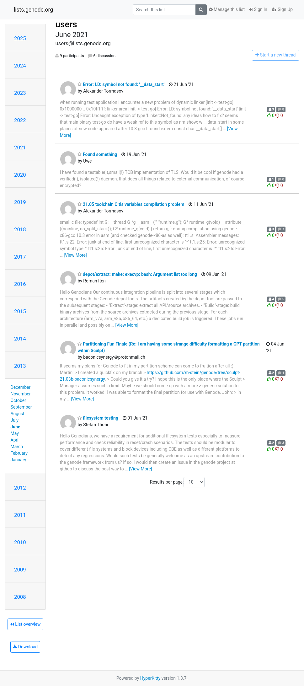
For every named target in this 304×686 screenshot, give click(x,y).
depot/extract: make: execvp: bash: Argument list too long (137, 274)
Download (25, 646)
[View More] (75, 255)
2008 (20, 597)
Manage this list (227, 9)
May (15, 433)
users (66, 24)
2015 (20, 311)
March (17, 446)
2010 (20, 542)
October (18, 400)
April (15, 439)
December (21, 387)
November (21, 393)
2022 (20, 120)
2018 (20, 229)
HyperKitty (150, 678)
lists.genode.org (33, 10)
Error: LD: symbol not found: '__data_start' (120, 84)
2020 (20, 175)
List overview (25, 624)
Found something (97, 154)
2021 (20, 147)
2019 (20, 202)
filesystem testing (97, 418)
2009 (20, 569)
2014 (20, 338)
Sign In (258, 9)
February (19, 453)
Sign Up (282, 9)
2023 (20, 93)
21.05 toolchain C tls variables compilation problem (130, 204)
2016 (20, 284)
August (17, 413)
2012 (20, 488)
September (21, 407)
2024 (20, 65)
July (15, 420)
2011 (20, 515)
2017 (20, 257)
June (15, 426)
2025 (20, 38)
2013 (20, 366)
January (18, 459)
